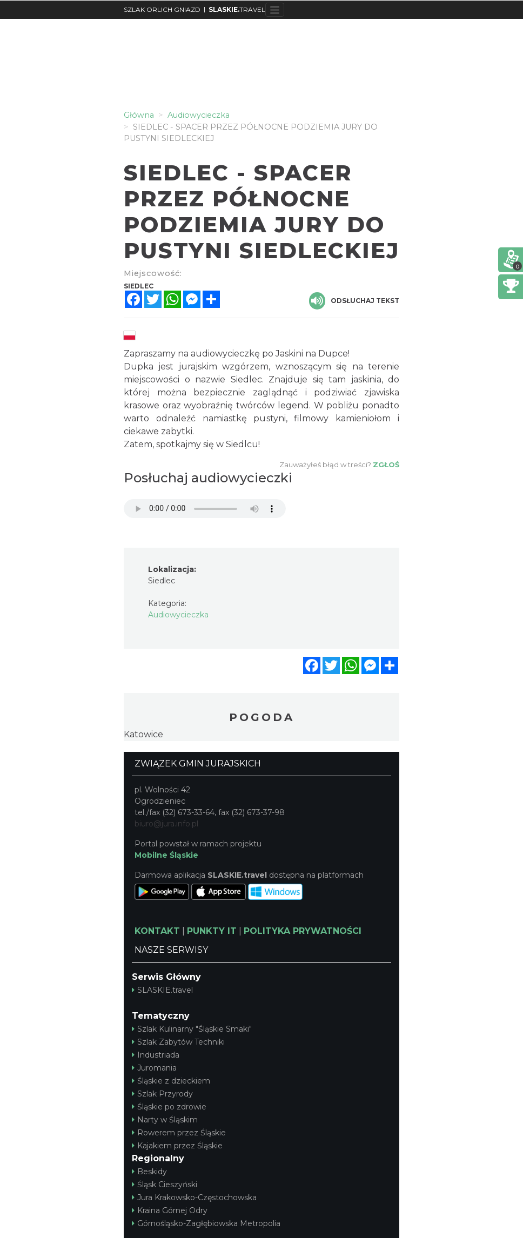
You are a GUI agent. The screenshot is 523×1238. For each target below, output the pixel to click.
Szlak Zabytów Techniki (178, 1042)
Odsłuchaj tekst (354, 300)
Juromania (154, 1068)
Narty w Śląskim (165, 1120)
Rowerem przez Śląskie (179, 1133)
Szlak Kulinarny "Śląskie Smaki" (192, 1029)
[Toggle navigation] (274, 10)
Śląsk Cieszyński (164, 1184)
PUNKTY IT (212, 931)
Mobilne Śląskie (166, 855)
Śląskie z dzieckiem (171, 1081)
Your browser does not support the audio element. (205, 508)
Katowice (143, 734)
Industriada (155, 1055)
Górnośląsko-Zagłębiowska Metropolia (206, 1223)
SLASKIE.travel (162, 990)
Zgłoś (386, 464)
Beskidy (149, 1171)
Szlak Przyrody (162, 1094)
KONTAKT (157, 931)
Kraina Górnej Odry (169, 1210)
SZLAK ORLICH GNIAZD (162, 9)
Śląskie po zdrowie (169, 1107)
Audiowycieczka (178, 615)
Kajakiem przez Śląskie (177, 1145)
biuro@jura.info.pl (166, 824)
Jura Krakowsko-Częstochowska (194, 1197)
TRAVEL (237, 9)
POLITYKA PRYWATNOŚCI (302, 931)
